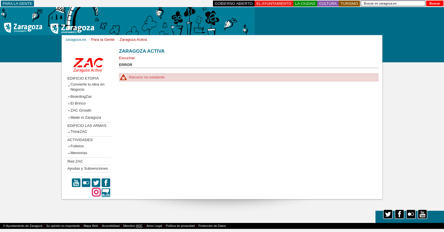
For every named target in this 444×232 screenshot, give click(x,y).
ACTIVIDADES (80, 140)
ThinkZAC (79, 131)
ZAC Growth (81, 110)
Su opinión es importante (63, 225)
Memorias (79, 153)
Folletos (77, 146)
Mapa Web (91, 225)
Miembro (133, 226)
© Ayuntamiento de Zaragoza (22, 225)
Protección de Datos (212, 225)
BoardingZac (81, 96)
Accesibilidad (111, 225)
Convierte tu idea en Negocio (87, 86)
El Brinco (78, 103)
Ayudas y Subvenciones (87, 168)
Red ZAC (75, 161)
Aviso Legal (154, 225)
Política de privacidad (180, 225)
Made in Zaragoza (86, 117)
